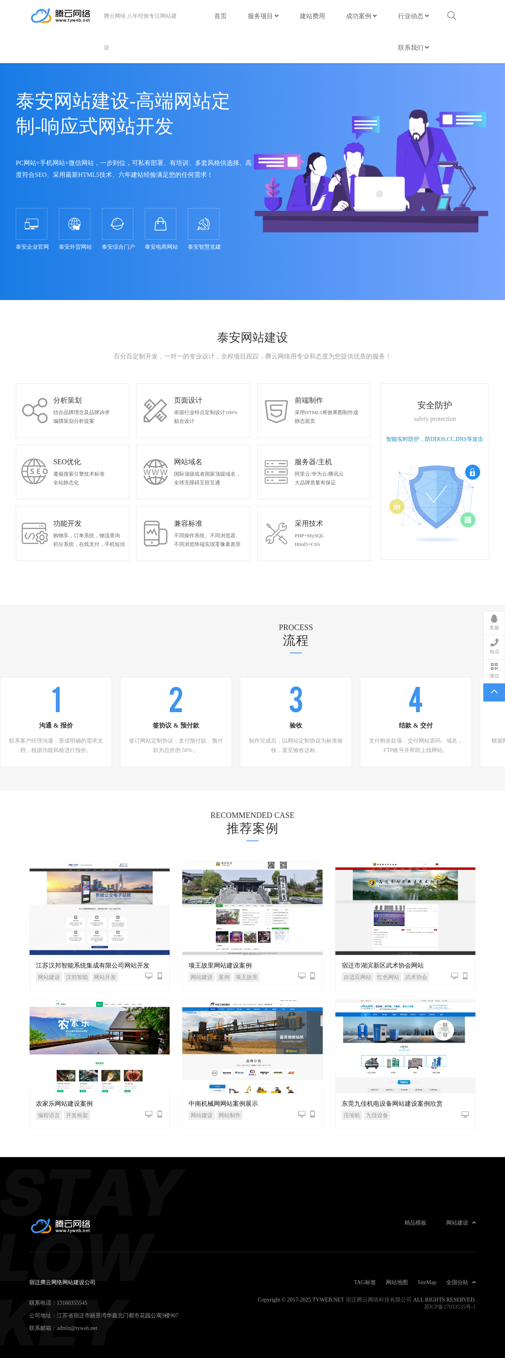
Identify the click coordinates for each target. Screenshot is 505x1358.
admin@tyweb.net (77, 1328)
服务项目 (263, 16)
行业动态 (413, 16)
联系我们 (413, 47)
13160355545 (72, 1302)
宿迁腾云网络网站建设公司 (66, 16)
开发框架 (77, 1115)
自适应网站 (357, 977)
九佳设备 (377, 1115)
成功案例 (361, 16)
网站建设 (49, 977)
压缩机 (352, 1115)
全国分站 (461, 1282)
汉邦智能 (77, 977)
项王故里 (247, 977)
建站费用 (312, 12)
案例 (224, 977)
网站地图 (397, 1282)
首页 (220, 16)
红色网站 (388, 977)
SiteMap (427, 1282)
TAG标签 (365, 1282)
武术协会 (416, 977)
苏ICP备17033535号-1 (450, 1306)
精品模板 (415, 1222)
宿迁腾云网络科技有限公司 (379, 1299)
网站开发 (105, 977)
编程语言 (49, 1115)
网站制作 (230, 1115)
